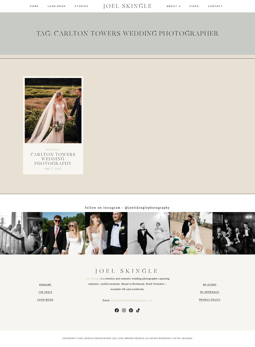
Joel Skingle (93, 278)
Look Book (57, 6)
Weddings (53, 149)
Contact (215, 6)
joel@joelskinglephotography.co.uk (131, 300)
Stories (81, 6)
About (174, 6)
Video (194, 6)
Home (34, 6)
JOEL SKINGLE (127, 6)
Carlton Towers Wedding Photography (53, 159)
